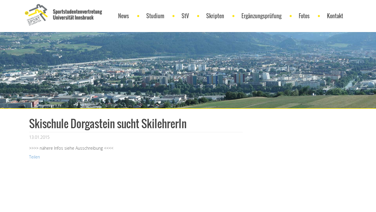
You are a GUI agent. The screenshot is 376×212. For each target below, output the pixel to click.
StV (185, 16)
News (123, 16)
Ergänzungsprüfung (261, 16)
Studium (155, 16)
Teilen (34, 157)
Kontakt (335, 16)
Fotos (304, 16)
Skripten (215, 16)
